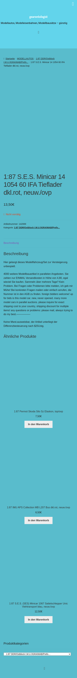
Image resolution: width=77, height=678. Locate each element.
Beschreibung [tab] (11, 243)
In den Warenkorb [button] (38, 424)
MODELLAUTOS (25, 58)
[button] (44, 668)
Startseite (10, 58)
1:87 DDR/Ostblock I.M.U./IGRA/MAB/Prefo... (37, 227)
